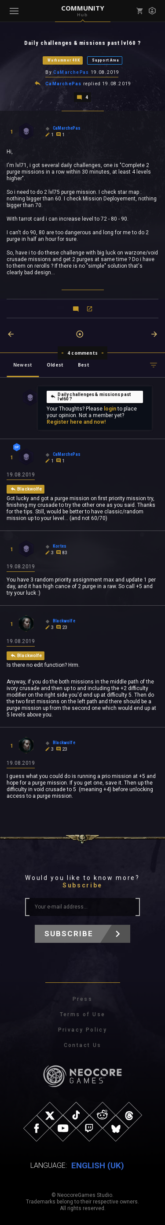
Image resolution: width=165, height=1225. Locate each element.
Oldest (55, 365)
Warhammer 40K (64, 60)
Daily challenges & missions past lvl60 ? (90, 396)
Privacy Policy (82, 1030)
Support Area (105, 60)
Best (83, 365)
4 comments (82, 353)
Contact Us (83, 1045)
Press (82, 999)
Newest (22, 365)
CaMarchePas (71, 72)
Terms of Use (83, 1014)
